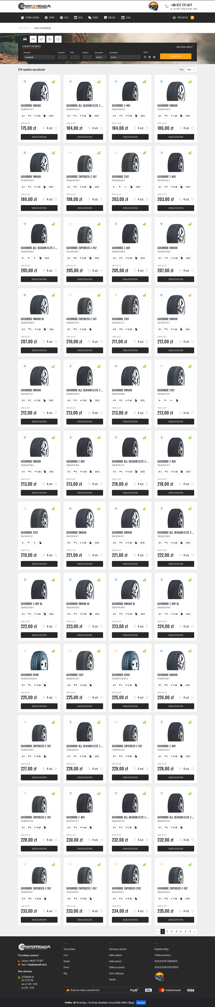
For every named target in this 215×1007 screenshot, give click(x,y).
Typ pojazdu (99, 52)
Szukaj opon (176, 56)
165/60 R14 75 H (72, 322)
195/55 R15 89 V (163, 536)
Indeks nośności (115, 961)
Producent (27, 52)
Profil (72, 52)
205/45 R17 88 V (163, 607)
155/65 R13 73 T (118, 322)
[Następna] (194, 931)
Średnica (85, 52)
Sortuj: (182, 69)
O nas (66, 955)
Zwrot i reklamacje (116, 973)
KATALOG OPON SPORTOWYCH (166, 967)
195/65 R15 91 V (118, 465)
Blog (65, 973)
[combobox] (39, 57)
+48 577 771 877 (181, 4)
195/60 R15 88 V (72, 393)
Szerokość (61, 52)
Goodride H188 (30, 675)
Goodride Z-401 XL (32, 603)
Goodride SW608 (31, 105)
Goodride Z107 (120, 176)
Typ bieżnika (114, 52)
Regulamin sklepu (162, 949)
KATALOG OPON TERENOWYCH (166, 961)
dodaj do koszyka (39, 136)
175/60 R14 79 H (118, 749)
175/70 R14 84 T (72, 251)
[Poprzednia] (158, 931)
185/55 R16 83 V (118, 180)
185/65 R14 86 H (27, 251)
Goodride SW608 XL (32, 319)
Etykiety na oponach (117, 967)
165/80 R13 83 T (72, 678)
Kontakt (67, 961)
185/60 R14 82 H (72, 109)
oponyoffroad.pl (24, 28)
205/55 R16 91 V (163, 892)
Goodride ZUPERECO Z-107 (81, 176)
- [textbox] (71, 57)
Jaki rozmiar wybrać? (184, 46)
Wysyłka (112, 979)
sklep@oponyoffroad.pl (37, 964)
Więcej (131, 1002)
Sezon (146, 52)
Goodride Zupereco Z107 (126, 888)
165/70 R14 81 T (163, 180)
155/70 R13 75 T (163, 322)
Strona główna (69, 949)
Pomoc (66, 967)
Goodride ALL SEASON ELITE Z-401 (85, 105)
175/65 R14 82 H (163, 109)
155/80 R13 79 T (27, 109)
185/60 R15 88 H (164, 251)
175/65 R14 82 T (72, 749)
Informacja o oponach (117, 949)
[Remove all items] (53, 57)
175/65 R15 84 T (163, 678)
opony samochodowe (42, 28)
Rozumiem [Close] (141, 1002)
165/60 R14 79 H (118, 820)
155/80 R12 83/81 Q (29, 678)
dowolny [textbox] (99, 57)
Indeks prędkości (115, 955)
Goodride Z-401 (121, 105)
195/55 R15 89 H (72, 607)
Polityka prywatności (163, 955)
